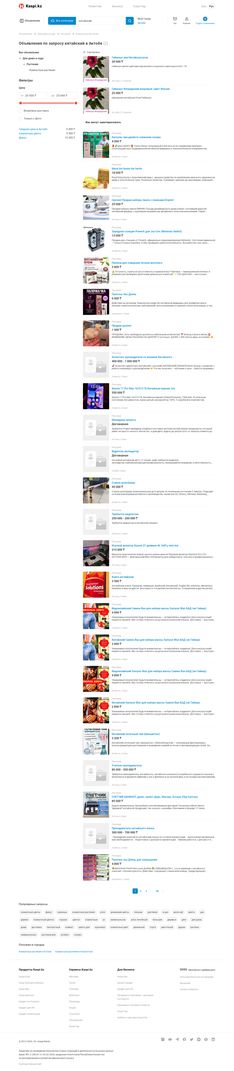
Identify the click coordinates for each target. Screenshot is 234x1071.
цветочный (167, 927)
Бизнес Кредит (125, 983)
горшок (63, 919)
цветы (191, 912)
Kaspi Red (24, 989)
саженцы (62, 912)
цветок (76, 919)
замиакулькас (28, 934)
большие (157, 919)
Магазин (73, 976)
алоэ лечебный (139, 919)
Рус (211, 6)
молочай (178, 912)
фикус (23, 137)
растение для (49, 934)
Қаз (203, 6)
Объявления (29, 21)
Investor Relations (189, 989)
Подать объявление (205, 20)
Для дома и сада (31, 58)
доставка (37, 927)
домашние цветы (120, 912)
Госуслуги (74, 1014)
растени (194, 927)
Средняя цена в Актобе (33, 129)
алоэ (102, 912)
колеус (77, 934)
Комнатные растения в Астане (35, 951)
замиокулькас (118, 919)
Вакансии (185, 983)
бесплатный (53, 927)
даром (181, 927)
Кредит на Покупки (29, 1001)
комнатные (91, 919)
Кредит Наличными (29, 1014)
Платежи (74, 989)
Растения (30, 64)
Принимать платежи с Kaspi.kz (133, 1005)
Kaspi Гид (74, 1026)
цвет (183, 919)
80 (157, 891)
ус (104, 919)
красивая (100, 927)
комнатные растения (83, 912)
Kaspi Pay (122, 976)
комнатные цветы (30, 133)
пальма (138, 912)
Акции (72, 1007)
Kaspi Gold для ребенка (31, 983)
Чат (175, 20)
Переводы (74, 1001)
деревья (171, 919)
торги (153, 927)
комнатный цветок (44, 919)
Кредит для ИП (27, 1007)
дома (23, 927)
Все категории (62, 21)
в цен (165, 912)
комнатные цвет (119, 927)
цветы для (84, 927)
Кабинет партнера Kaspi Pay (132, 1017)
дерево (24, 919)
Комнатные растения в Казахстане (74, 951)
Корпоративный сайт (30, 1064)
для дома (197, 919)
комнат (69, 927)
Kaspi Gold (24, 976)
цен (202, 912)
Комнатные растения (42, 70)
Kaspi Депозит (26, 995)
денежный (138, 927)
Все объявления (29, 52)
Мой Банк (74, 995)
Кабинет (187, 20)
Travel (72, 983)
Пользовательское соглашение (196, 977)
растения (152, 912)
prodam (65, 934)
